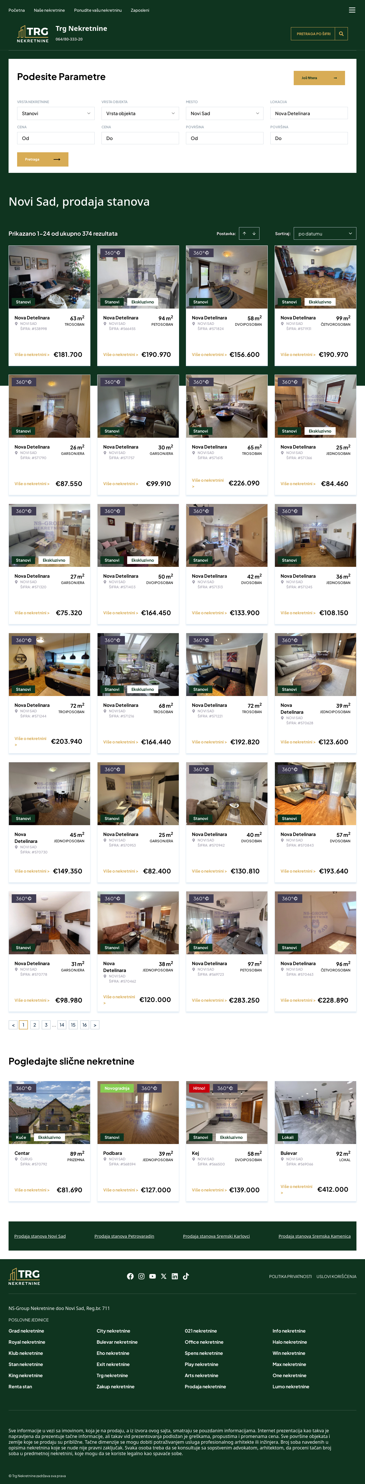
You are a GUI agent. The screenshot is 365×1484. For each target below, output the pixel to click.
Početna (17, 10)
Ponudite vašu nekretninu (98, 10)
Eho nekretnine (113, 1350)
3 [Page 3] (46, 1021)
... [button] (54, 1021)
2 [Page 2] (34, 1021)
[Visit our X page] (163, 1273)
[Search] (341, 33)
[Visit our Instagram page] (141, 1273)
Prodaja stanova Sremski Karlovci (216, 1232)
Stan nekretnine (26, 1361)
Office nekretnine (204, 1339)
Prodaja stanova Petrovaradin (124, 1232)
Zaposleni (140, 10)
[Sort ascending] (244, 230)
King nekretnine (26, 1372)
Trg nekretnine (112, 1372)
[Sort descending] (254, 230)
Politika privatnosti (290, 1273)
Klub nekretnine (26, 1350)
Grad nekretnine (26, 1328)
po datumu (310, 230)
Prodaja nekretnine (205, 1383)
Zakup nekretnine (116, 1383)
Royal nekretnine (27, 1339)
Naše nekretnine (49, 10)
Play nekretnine (201, 1361)
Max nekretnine (289, 1361)
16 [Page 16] (84, 1021)
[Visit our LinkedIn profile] (174, 1273)
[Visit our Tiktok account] (185, 1273)
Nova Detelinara (292, 110)
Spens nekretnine (204, 1350)
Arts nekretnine (201, 1372)
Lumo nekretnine (291, 1383)
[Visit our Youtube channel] (152, 1273)
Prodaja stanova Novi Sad (40, 1232)
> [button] (95, 1021)
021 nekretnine (201, 1328)
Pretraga (42, 156)
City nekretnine (113, 1328)
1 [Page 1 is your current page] (23, 1021)
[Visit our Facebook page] (130, 1273)
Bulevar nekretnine (117, 1339)
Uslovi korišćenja (336, 1273)
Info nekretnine (289, 1328)
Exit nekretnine (113, 1361)
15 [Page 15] (73, 1021)
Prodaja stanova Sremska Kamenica (315, 1232)
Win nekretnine (289, 1350)
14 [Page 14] (62, 1021)
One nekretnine (290, 1372)
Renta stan (20, 1383)
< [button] (13, 1021)
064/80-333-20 (69, 39)
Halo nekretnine (290, 1339)
